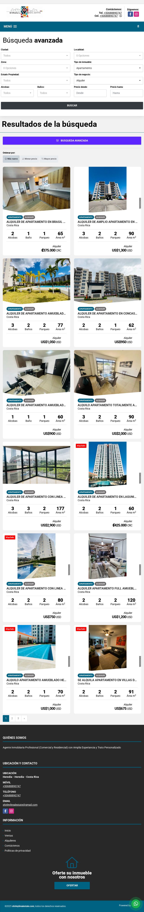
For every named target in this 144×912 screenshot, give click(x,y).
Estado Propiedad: (10, 74)
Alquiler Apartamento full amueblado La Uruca (108, 588)
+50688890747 (113, 12)
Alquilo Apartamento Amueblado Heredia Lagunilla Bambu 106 (37, 680)
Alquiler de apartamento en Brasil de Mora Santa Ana (37, 221)
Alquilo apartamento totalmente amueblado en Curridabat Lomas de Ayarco (108, 405)
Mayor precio (48, 159)
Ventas (9, 835)
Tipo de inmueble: (83, 62)
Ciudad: (5, 49)
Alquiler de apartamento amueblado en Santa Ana (37, 405)
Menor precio (29, 159)
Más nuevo (11, 159)
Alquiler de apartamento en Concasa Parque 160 (108, 313)
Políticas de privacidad (18, 850)
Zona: (4, 62)
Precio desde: (80, 87)
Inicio (8, 830)
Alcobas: (5, 87)
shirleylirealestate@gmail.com (20, 804)
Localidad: (79, 49)
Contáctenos (12, 845)
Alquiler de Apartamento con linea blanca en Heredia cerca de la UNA (37, 588)
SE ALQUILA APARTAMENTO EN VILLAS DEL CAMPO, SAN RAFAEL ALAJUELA (108, 680)
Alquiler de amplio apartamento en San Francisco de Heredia (108, 221)
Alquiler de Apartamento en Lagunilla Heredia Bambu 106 (108, 496)
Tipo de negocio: (82, 74)
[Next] (24, 718)
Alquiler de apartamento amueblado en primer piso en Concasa (37, 313)
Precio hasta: (116, 87)
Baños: (40, 87)
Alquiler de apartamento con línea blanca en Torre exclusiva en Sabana (37, 496)
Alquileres (10, 840)
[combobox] (35, 55)
